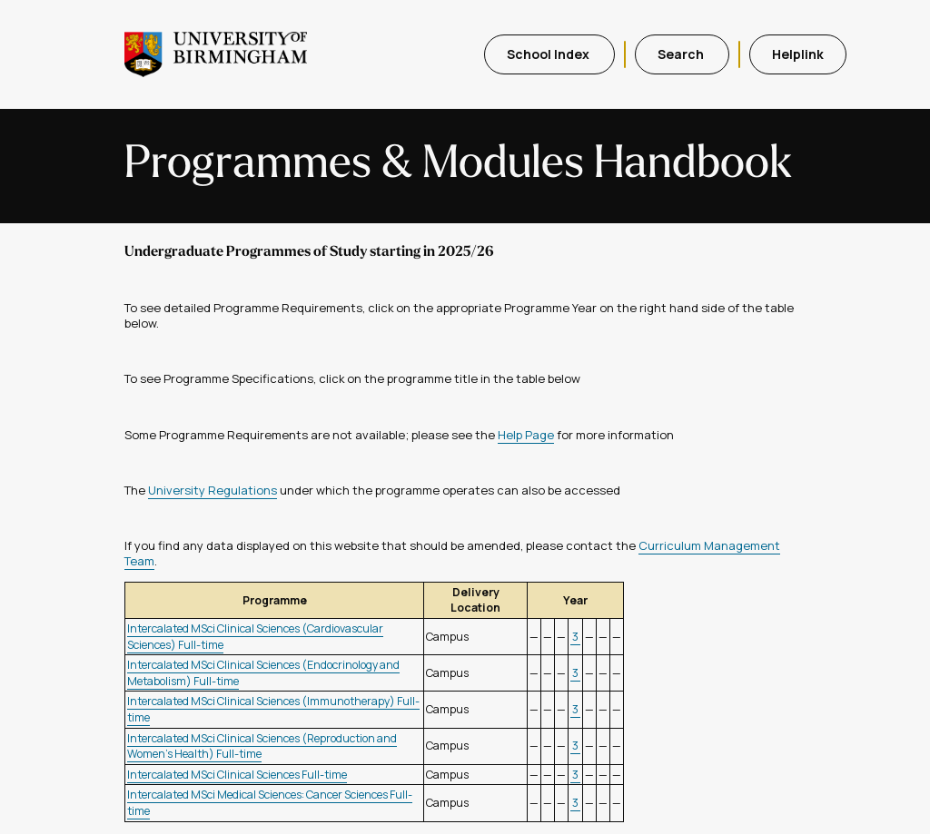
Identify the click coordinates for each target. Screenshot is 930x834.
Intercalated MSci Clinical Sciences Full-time (237, 774)
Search (682, 54)
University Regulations (212, 490)
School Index (549, 54)
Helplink (798, 54)
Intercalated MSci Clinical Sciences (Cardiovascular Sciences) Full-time (255, 636)
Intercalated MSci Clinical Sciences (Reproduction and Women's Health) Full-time (262, 746)
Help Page (526, 435)
